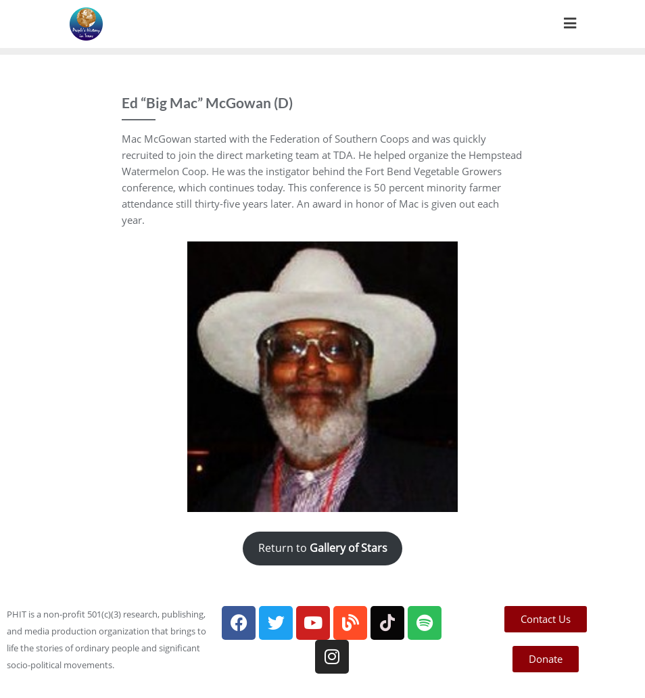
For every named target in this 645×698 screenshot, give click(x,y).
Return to (322, 547)
